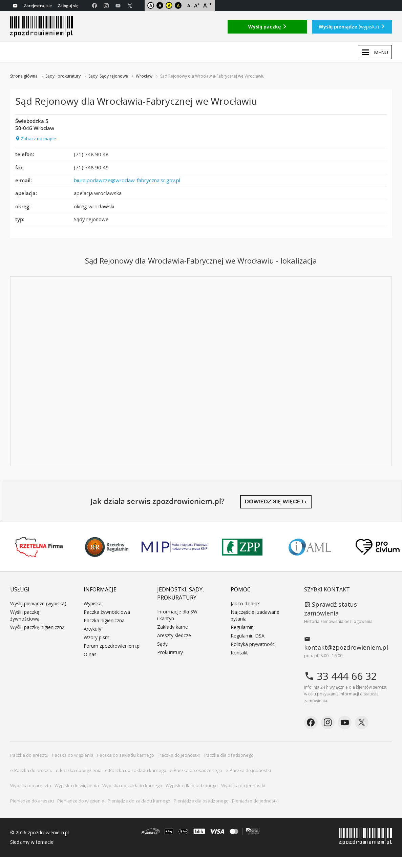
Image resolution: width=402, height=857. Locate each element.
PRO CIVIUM (378, 547)
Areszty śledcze (174, 635)
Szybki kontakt (327, 589)
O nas (90, 654)
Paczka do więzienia (72, 755)
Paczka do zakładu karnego (126, 755)
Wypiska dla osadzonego (192, 785)
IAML (310, 547)
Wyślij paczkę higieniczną (37, 627)
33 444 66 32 (340, 676)
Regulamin (242, 627)
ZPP (242, 547)
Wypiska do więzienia (77, 785)
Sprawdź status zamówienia (330, 608)
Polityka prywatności (253, 644)
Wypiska (93, 603)
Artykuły (92, 629)
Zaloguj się (68, 5)
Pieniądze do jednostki (255, 801)
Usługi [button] (19, 589)
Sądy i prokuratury (63, 76)
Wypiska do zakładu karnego (132, 785)
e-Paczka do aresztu (31, 770)
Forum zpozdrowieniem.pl (112, 646)
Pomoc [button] (241, 589)
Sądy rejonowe (114, 76)
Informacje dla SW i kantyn (177, 615)
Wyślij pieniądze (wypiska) (38, 603)
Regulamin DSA (248, 635)
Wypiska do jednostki (243, 785)
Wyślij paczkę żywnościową (25, 615)
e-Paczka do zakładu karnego (135, 770)
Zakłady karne (172, 627)
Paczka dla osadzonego (229, 755)
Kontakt (239, 652)
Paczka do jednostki (179, 755)
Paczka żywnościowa (107, 612)
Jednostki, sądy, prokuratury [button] (180, 593)
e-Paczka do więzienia (79, 770)
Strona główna (24, 76)
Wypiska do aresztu (30, 785)
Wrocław (144, 76)
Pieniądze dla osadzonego (201, 801)
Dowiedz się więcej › (276, 501)
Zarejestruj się (38, 5)
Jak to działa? (245, 603)
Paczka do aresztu (29, 755)
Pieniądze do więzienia (80, 801)
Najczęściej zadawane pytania (255, 615)
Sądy (93, 76)
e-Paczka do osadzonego (196, 770)
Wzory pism (96, 637)
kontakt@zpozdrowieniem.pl (346, 643)
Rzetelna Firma (39, 547)
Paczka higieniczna (104, 620)
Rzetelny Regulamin (106, 547)
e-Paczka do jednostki (248, 770)
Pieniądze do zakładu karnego (139, 801)
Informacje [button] (100, 589)
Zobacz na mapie (35, 138)
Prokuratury (170, 652)
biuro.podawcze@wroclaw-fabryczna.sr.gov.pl (127, 180)
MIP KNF (174, 547)
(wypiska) (352, 26)
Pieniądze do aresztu (32, 801)
